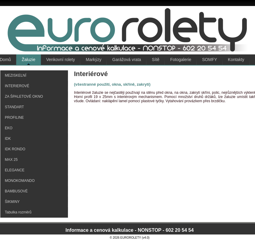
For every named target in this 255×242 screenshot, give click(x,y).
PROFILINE (14, 117)
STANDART (14, 107)
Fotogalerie (180, 59)
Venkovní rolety (60, 59)
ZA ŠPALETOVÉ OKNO (24, 96)
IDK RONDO (15, 149)
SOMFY (209, 59)
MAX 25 (11, 160)
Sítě (155, 59)
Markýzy (93, 59)
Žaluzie (28, 59)
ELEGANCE (14, 170)
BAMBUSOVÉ (16, 191)
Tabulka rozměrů (18, 212)
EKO (8, 128)
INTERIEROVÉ (17, 86)
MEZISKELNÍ (15, 75)
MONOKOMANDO (20, 181)
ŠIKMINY (12, 202)
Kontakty (236, 59)
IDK (8, 138)
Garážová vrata (126, 59)
